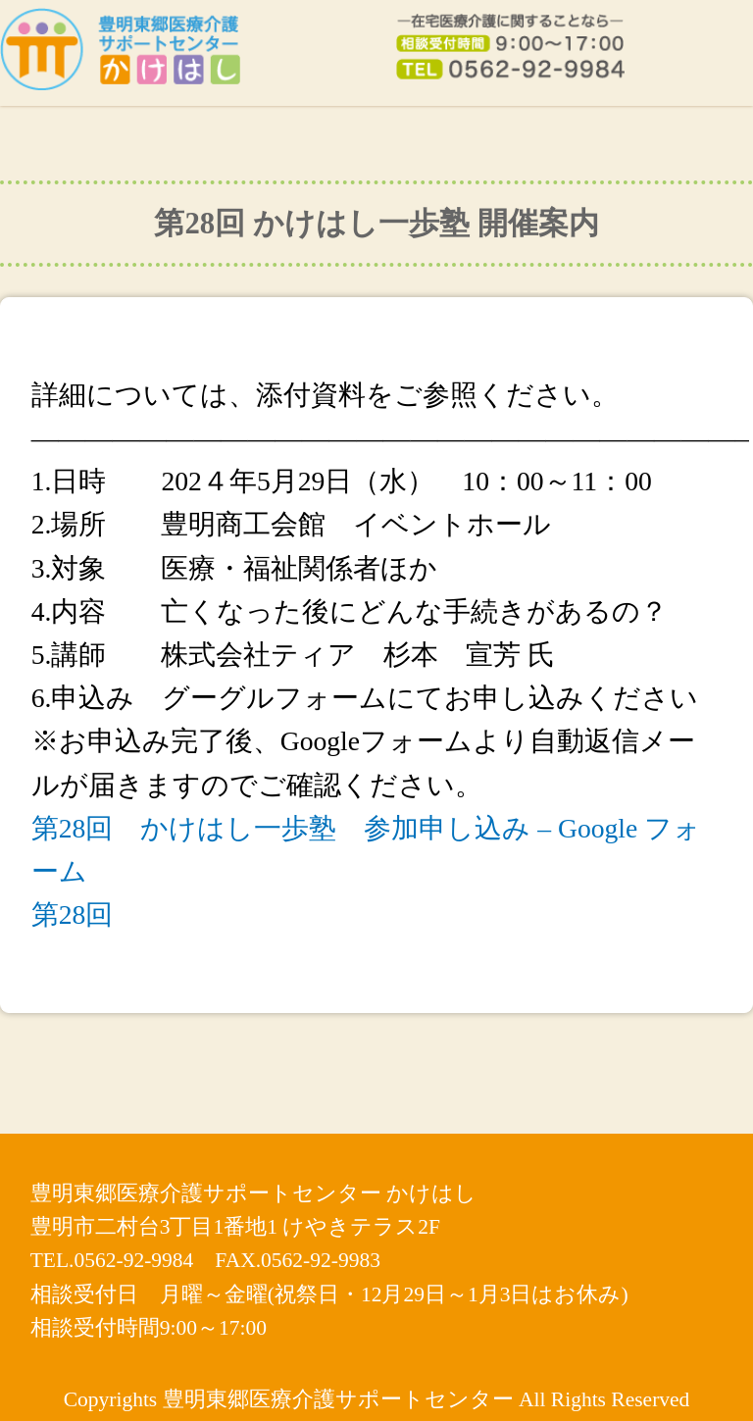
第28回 (72, 914)
